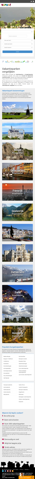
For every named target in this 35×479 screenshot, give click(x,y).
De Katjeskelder (7, 368)
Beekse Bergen (7, 356)
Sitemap (27, 469)
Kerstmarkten (22, 356)
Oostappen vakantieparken (25, 396)
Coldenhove (6, 361)
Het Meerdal (6, 378)
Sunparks (21, 401)
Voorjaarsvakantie (8, 384)
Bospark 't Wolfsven (8, 358)
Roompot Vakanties (23, 389)
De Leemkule (6, 373)
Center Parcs (22, 384)
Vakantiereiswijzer (23, 366)
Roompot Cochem (23, 358)
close (32, 477)
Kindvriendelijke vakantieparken (22, 371)
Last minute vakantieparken (25, 374)
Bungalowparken (7, 469)
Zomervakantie (7, 392)
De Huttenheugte (7, 366)
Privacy (21, 469)
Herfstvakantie (7, 389)
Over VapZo (15, 469)
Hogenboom (21, 392)
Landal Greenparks (23, 387)
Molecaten (21, 394)
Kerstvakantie (7, 387)
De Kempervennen (8, 370)
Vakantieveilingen (23, 363)
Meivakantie (6, 394)
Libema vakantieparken (24, 399)
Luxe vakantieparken (23, 368)
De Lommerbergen (8, 375)
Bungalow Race (22, 361)
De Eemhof (6, 363)
